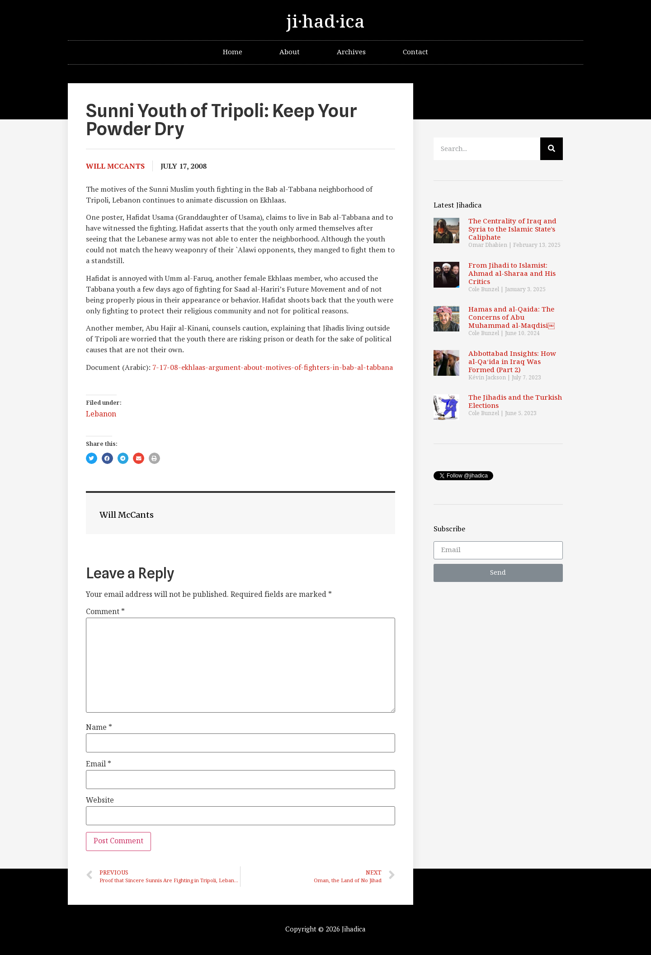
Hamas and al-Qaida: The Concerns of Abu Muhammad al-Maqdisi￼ (511, 318)
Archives (351, 52)
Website (100, 800)
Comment (105, 612)
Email (98, 764)
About (289, 52)
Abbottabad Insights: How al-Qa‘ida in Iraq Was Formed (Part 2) (512, 362)
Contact (415, 52)
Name (99, 728)
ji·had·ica (325, 22)
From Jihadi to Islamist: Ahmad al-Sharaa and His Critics (512, 274)
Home (232, 52)
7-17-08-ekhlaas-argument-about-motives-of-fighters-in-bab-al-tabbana (272, 367)
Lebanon (101, 414)
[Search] (551, 148)
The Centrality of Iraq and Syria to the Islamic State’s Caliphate (512, 229)
